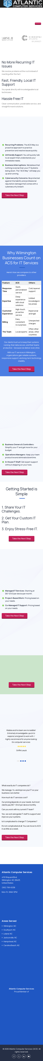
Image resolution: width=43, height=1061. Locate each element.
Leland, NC (8, 933)
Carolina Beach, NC (12, 945)
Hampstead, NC (10, 941)
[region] (21, 306)
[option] (21, 740)
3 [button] (23, 761)
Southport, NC (10, 930)
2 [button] (21, 761)
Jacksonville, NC (10, 937)
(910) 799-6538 (8, 887)
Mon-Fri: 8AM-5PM (9, 892)
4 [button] (25, 761)
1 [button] (18, 761)
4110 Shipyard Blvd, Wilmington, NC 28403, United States (11, 880)
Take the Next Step (37, 23)
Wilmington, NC (10, 926)
